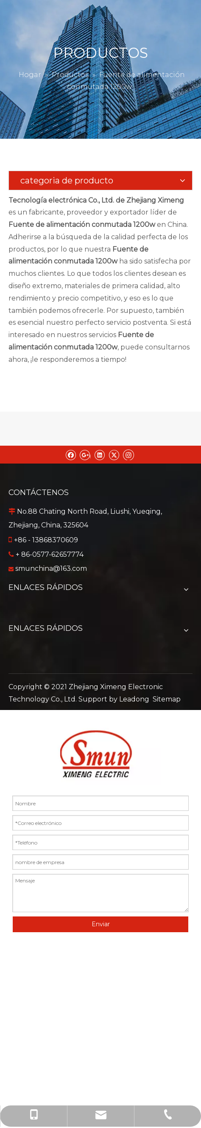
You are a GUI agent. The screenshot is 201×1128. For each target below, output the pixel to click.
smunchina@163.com (51, 568)
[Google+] (85, 454)
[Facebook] (70, 454)
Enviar (101, 924)
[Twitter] (114, 454)
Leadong (134, 699)
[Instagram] (128, 454)
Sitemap (167, 699)
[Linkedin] (99, 454)
